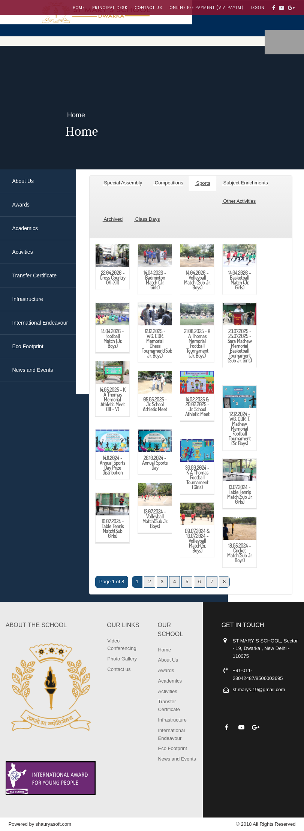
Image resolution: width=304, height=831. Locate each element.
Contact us (148, 7)
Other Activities (239, 201)
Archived (113, 219)
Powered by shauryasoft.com (40, 824)
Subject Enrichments (245, 183)
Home (79, 7)
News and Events (177, 759)
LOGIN (258, 7)
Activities (167, 691)
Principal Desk (109, 7)
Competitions (168, 183)
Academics (170, 681)
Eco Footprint (172, 748)
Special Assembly (122, 183)
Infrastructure (172, 720)
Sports (202, 183)
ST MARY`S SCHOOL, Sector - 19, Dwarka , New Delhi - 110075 (265, 648)
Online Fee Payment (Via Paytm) (207, 7)
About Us (168, 660)
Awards (166, 670)
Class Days (147, 219)
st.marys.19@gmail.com (259, 689)
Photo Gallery (122, 659)
